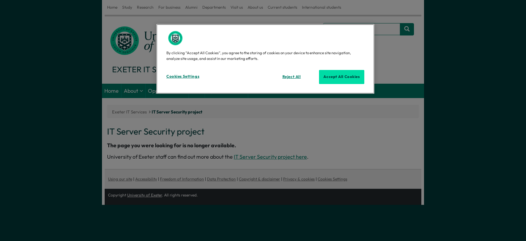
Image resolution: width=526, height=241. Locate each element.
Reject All (291, 76)
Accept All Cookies (341, 76)
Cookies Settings (182, 76)
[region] (265, 59)
